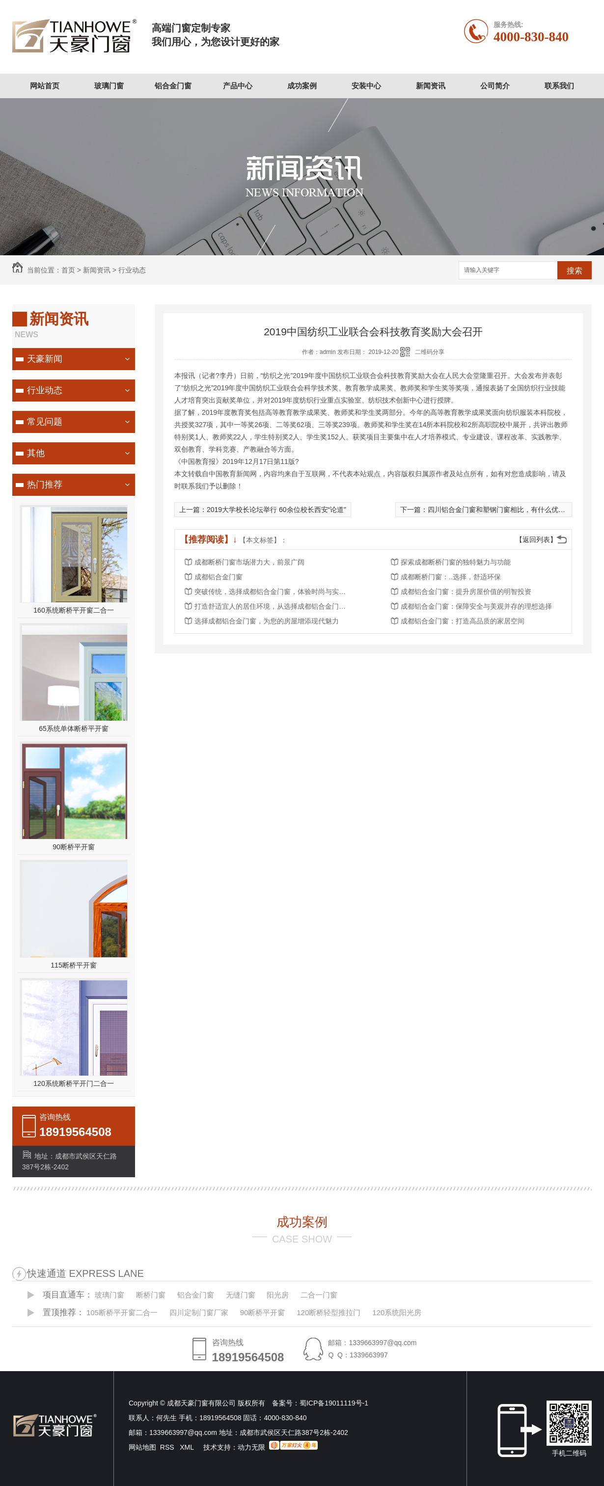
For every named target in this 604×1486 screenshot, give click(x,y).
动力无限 (251, 1447)
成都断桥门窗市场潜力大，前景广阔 (249, 562)
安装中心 (366, 85)
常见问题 (44, 422)
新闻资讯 (430, 85)
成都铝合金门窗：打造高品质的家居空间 (462, 621)
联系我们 (559, 85)
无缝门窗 (240, 1295)
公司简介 (495, 85)
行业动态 (132, 270)
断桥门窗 (150, 1295)
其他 (36, 453)
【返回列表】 (536, 539)
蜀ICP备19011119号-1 (334, 1403)
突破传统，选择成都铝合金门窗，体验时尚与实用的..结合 (273, 591)
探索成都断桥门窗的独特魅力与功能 (456, 562)
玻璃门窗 (109, 85)
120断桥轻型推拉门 (328, 1312)
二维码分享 (429, 352)
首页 (68, 270)
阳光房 (278, 1295)
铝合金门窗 (173, 85)
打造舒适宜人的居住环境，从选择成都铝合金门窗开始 (273, 606)
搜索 (574, 271)
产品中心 (237, 85)
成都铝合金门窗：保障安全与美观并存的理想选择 (476, 606)
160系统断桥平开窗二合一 (73, 610)
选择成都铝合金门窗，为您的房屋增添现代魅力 (266, 621)
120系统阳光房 (396, 1312)
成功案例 (302, 85)
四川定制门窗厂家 (198, 1312)
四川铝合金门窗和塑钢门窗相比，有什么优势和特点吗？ (514, 509)
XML (187, 1447)
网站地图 (142, 1447)
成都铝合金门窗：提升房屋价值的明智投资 (466, 591)
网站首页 (44, 85)
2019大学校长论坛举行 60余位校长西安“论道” (276, 509)
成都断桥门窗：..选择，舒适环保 (451, 577)
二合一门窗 (319, 1295)
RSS (168, 1447)
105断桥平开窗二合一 (122, 1312)
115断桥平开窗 (73, 965)
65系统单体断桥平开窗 (74, 728)
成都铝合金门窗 (218, 577)
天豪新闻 (44, 359)
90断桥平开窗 (74, 847)
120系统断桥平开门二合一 (73, 1083)
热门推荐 (44, 484)
